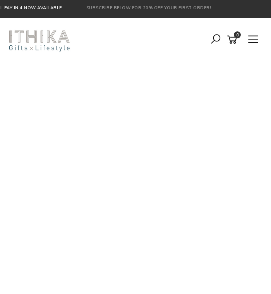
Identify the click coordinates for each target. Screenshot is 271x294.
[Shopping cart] (233, 40)
